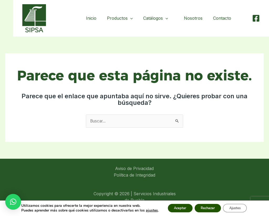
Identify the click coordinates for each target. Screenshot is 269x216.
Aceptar (171, 206)
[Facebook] (256, 18)
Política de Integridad (134, 175)
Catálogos (159, 18)
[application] (134, 18)
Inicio (95, 18)
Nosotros (196, 18)
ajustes (24, 211)
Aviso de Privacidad (134, 168)
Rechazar (203, 206)
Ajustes (235, 206)
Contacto (223, 18)
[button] (13, 202)
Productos (124, 18)
